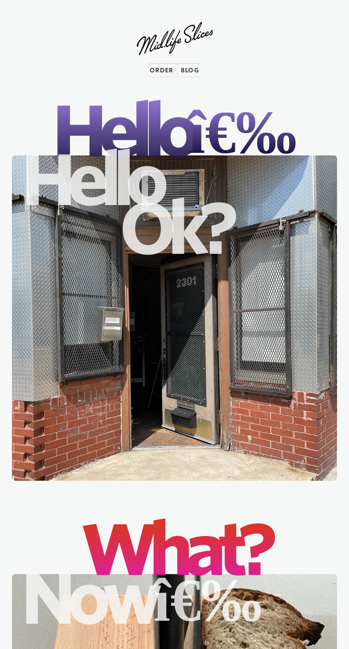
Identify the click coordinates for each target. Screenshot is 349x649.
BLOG (190, 70)
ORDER (162, 70)
